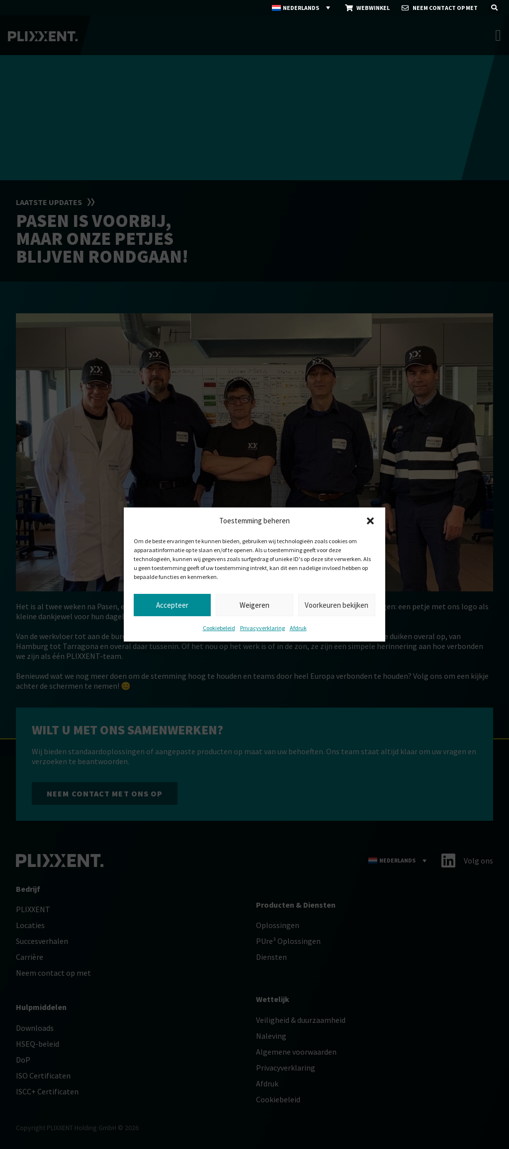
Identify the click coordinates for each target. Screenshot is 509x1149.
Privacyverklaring (262, 628)
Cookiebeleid (219, 628)
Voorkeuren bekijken (336, 605)
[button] (370, 521)
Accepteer (172, 605)
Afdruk (298, 628)
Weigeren (254, 605)
